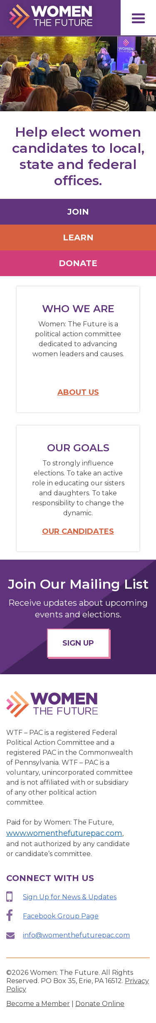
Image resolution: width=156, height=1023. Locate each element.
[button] (138, 17)
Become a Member (38, 1004)
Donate (78, 263)
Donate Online (99, 1004)
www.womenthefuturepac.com (64, 833)
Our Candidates (78, 531)
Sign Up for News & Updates (69, 897)
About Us (78, 392)
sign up (78, 643)
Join (78, 212)
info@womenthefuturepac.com (76, 935)
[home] (48, 17)
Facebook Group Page (61, 916)
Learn (78, 237)
